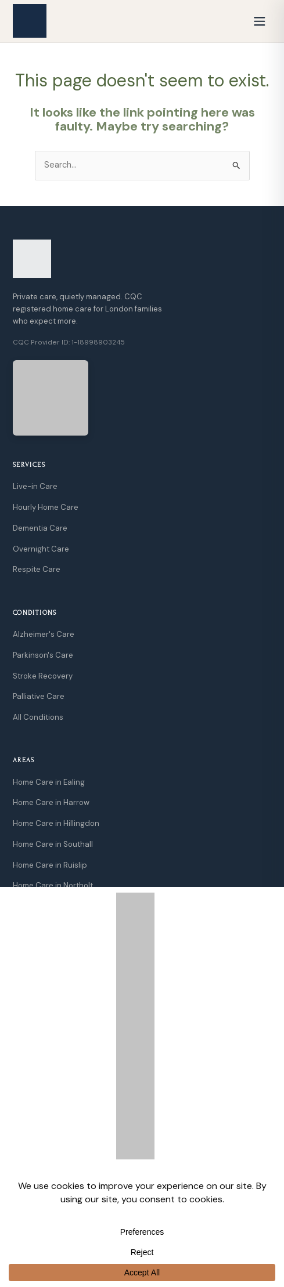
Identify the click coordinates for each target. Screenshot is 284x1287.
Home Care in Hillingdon (56, 823)
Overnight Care (41, 549)
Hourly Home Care (45, 507)
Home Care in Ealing (49, 782)
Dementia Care (40, 528)
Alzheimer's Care (43, 634)
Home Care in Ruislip (50, 865)
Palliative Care (38, 696)
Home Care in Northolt (53, 885)
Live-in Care (35, 486)
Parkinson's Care (43, 655)
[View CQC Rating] (50, 398)
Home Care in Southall (53, 844)
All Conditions (38, 717)
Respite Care (36, 569)
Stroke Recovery (43, 676)
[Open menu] (259, 20)
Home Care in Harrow (51, 802)
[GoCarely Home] (29, 21)
